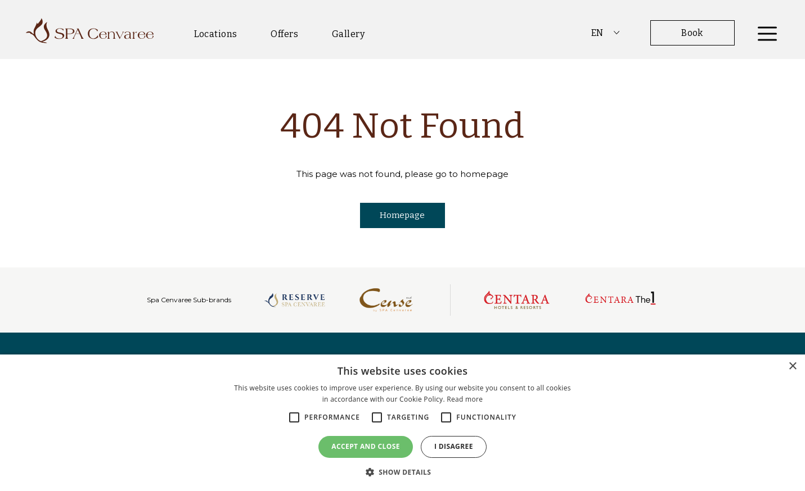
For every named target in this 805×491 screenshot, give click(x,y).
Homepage (402, 215)
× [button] (792, 366)
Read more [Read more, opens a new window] (465, 399)
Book (692, 33)
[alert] (402, 422)
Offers (284, 34)
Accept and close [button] (365, 446)
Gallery (348, 34)
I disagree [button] (453, 446)
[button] (402, 472)
